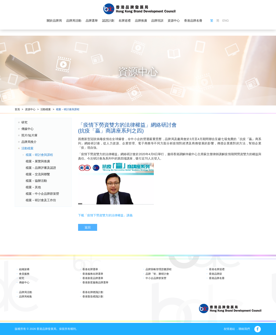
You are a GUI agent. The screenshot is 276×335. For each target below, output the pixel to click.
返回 (88, 227)
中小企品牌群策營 (156, 278)
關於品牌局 (54, 20)
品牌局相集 (25, 296)
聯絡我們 (244, 328)
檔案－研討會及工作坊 (41, 200)
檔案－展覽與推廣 (38, 161)
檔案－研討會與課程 (67, 109)
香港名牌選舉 (90, 269)
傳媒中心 (27, 129)
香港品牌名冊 (193, 20)
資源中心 (174, 20)
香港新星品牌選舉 (92, 278)
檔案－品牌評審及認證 (41, 167)
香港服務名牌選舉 (92, 273)
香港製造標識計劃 (92, 296)
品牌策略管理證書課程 (159, 269)
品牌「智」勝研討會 (157, 273)
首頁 (17, 109)
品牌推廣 (141, 20)
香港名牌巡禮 (217, 269)
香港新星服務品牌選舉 (95, 282)
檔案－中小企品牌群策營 (42, 193)
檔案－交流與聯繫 (38, 174)
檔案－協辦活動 (36, 180)
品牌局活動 (73, 20)
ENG (225, 20)
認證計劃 (108, 20)
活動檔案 (45, 109)
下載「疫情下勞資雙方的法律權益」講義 (105, 215)
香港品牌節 (215, 273)
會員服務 (24, 273)
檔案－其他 (33, 187)
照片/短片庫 (29, 135)
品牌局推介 (29, 142)
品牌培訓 (157, 20)
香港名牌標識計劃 (92, 292)
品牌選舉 (92, 20)
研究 (24, 122)
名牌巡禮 (124, 20)
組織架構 (24, 269)
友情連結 (229, 328)
